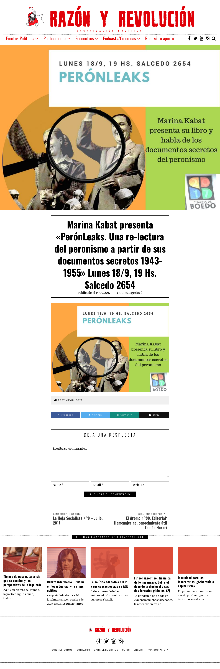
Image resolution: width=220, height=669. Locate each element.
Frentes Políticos (20, 38)
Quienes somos (62, 650)
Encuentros (84, 38)
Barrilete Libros (106, 650)
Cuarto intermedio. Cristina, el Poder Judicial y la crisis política (66, 586)
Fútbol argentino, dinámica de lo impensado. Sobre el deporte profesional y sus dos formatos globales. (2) (152, 584)
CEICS (126, 650)
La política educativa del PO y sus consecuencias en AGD (110, 584)
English (139, 650)
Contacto (83, 650)
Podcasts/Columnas (119, 38)
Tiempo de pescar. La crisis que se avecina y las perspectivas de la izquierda (22, 580)
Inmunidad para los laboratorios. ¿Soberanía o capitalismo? (196, 581)
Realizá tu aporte (159, 38)
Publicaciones (54, 38)
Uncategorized (131, 292)
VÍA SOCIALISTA (158, 650)
